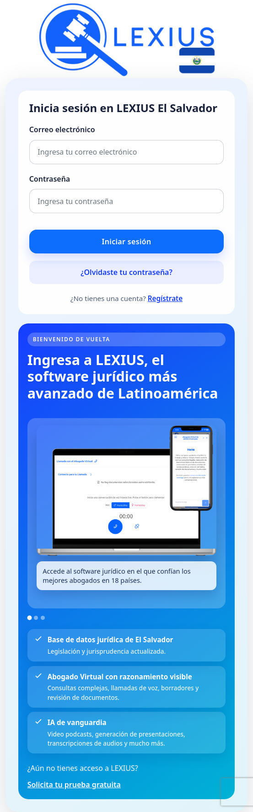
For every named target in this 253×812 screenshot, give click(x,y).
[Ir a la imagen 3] (43, 618)
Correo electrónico (62, 129)
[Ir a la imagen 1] (29, 618)
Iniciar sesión (126, 242)
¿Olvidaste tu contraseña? (126, 272)
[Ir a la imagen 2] (36, 618)
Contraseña (49, 179)
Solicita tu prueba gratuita (74, 785)
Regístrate (165, 298)
